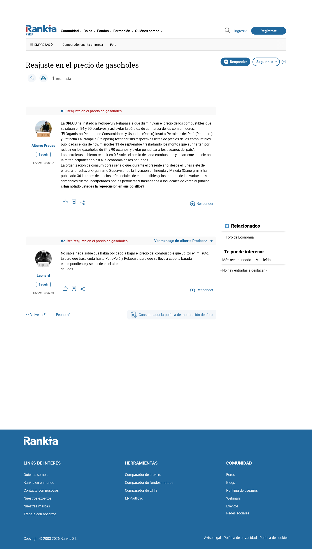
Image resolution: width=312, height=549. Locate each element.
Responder (235, 61)
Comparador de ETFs (141, 490)
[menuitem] (71, 31)
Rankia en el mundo (39, 482)
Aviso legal (212, 537)
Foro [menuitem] (113, 44)
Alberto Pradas (43, 145)
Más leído (263, 259)
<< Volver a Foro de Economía (49, 314)
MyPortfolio (134, 498)
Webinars (233, 498)
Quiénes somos (35, 474)
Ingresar (240, 30)
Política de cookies (273, 537)
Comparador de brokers (143, 474)
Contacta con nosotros (41, 490)
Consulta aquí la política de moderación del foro (172, 315)
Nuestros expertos (37, 498)
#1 (63, 111)
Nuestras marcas (37, 506)
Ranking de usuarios (242, 490)
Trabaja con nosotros (40, 514)
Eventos (232, 506)
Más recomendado (236, 259)
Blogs (230, 482)
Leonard (43, 275)
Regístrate (269, 30)
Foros (230, 474)
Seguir (43, 154)
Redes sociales (237, 513)
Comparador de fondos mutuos (149, 482)
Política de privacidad (240, 537)
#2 (63, 241)
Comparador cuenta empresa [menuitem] (83, 44)
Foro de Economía (240, 237)
